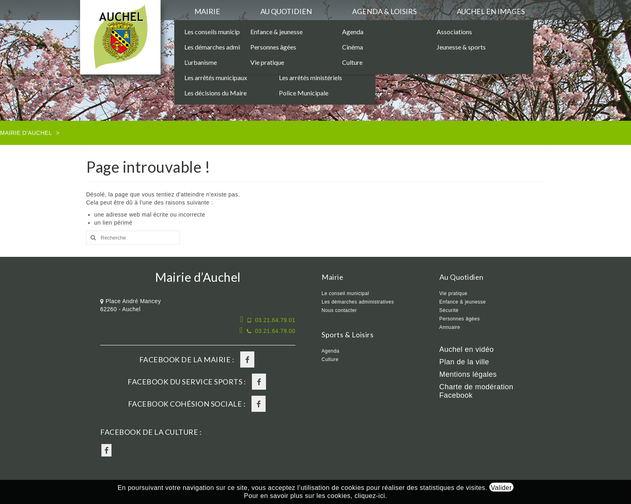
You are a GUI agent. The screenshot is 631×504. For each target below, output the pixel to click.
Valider (501, 487)
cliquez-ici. (371, 495)
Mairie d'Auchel (26, 133)
